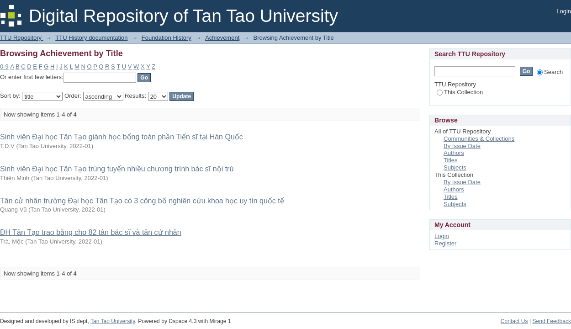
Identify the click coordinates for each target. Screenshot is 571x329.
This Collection (460, 92)
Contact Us (514, 321)
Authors (454, 152)
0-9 (4, 66)
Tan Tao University (112, 321)
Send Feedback (551, 321)
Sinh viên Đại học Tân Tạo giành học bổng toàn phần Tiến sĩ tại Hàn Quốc (121, 137)
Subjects (455, 167)
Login (563, 11)
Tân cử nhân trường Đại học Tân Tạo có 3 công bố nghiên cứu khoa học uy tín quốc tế (142, 201)
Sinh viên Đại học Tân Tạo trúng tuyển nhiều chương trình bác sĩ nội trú (116, 169)
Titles (451, 160)
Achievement (222, 37)
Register (445, 243)
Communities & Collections (479, 138)
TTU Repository (21, 37)
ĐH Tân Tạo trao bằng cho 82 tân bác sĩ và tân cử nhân (90, 232)
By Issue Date (462, 146)
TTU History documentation (91, 37)
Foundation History (166, 37)
